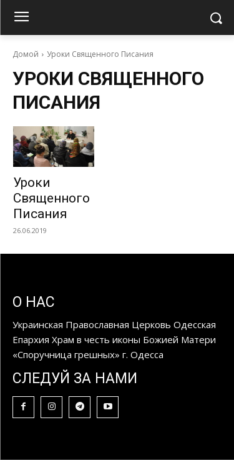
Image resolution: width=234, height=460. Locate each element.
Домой (25, 54)
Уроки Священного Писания (51, 198)
